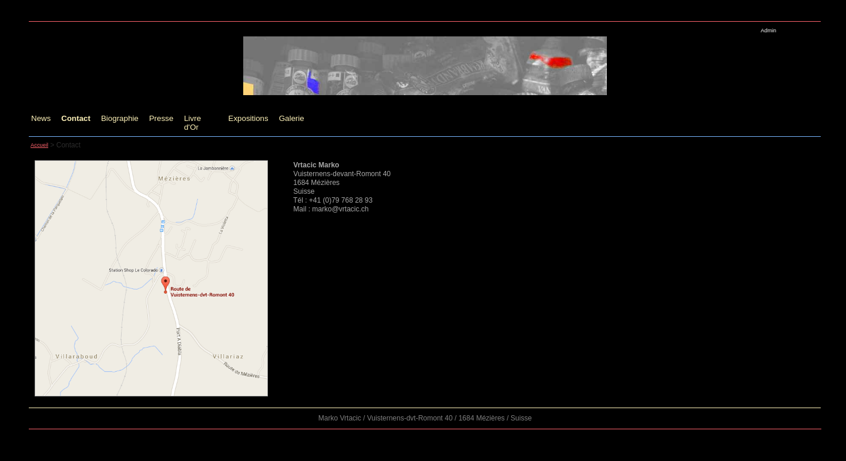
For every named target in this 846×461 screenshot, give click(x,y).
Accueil (39, 145)
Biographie (120, 118)
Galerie (291, 118)
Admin (768, 30)
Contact (75, 118)
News (41, 118)
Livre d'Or (192, 123)
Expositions (248, 118)
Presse (161, 118)
